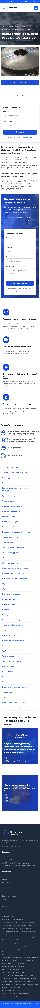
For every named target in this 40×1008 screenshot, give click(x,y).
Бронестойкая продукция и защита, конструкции (17, 925)
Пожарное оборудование (10, 960)
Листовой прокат (22, 940)
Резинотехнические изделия (10, 969)
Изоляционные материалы (10, 931)
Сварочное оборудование (10, 972)
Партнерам (6, 903)
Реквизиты (5, 899)
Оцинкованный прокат (30, 958)
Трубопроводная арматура (23, 981)
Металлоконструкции (30, 943)
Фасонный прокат (7, 984)
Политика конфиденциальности (11, 846)
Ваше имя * (6, 111)
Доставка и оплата (9, 896)
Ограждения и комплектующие (11, 958)
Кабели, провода (7, 934)
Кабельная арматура (21, 934)
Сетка (23, 972)
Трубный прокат (7, 981)
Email (7, 257)
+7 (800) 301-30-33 (9, 1)
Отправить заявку (20, 283)
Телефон (9, 247)
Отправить (20, 132)
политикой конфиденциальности (23, 138)
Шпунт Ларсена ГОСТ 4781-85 (23, 993)
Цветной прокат (33, 984)
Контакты (5, 906)
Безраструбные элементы (10, 922)
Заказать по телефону (20, 89)
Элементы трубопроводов (10, 996)
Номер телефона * (9, 121)
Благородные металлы (27, 922)
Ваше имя (9, 238)
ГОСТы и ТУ (6, 882)
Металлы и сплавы (7, 946)
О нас (4, 886)
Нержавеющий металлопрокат (11, 952)
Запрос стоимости (20, 82)
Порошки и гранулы (8, 963)
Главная (4, 26)
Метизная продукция (22, 946)
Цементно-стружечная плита (11, 987)
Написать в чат (20, 95)
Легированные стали (8, 940)
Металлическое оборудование (11, 943)
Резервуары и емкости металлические (13, 966)
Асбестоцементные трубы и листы (12, 919)
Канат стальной (6, 937)
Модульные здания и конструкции (12, 949)
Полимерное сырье (27, 960)
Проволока (20, 963)
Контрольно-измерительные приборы (25, 937)
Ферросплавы (20, 984)
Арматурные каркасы (8, 916)
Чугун (25, 990)
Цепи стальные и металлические (12, 990)
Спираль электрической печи (24, 975)
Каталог (11, 26)
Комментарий (10, 266)
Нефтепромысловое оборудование (13, 955)
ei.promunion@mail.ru (33, 1)
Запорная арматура (25, 928)
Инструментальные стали (28, 931)
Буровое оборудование (9, 928)
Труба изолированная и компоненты (25, 978)
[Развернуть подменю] (37, 467)
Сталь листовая (6, 978)
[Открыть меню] (36, 8)
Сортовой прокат (7, 975)
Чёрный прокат (21, 26)
